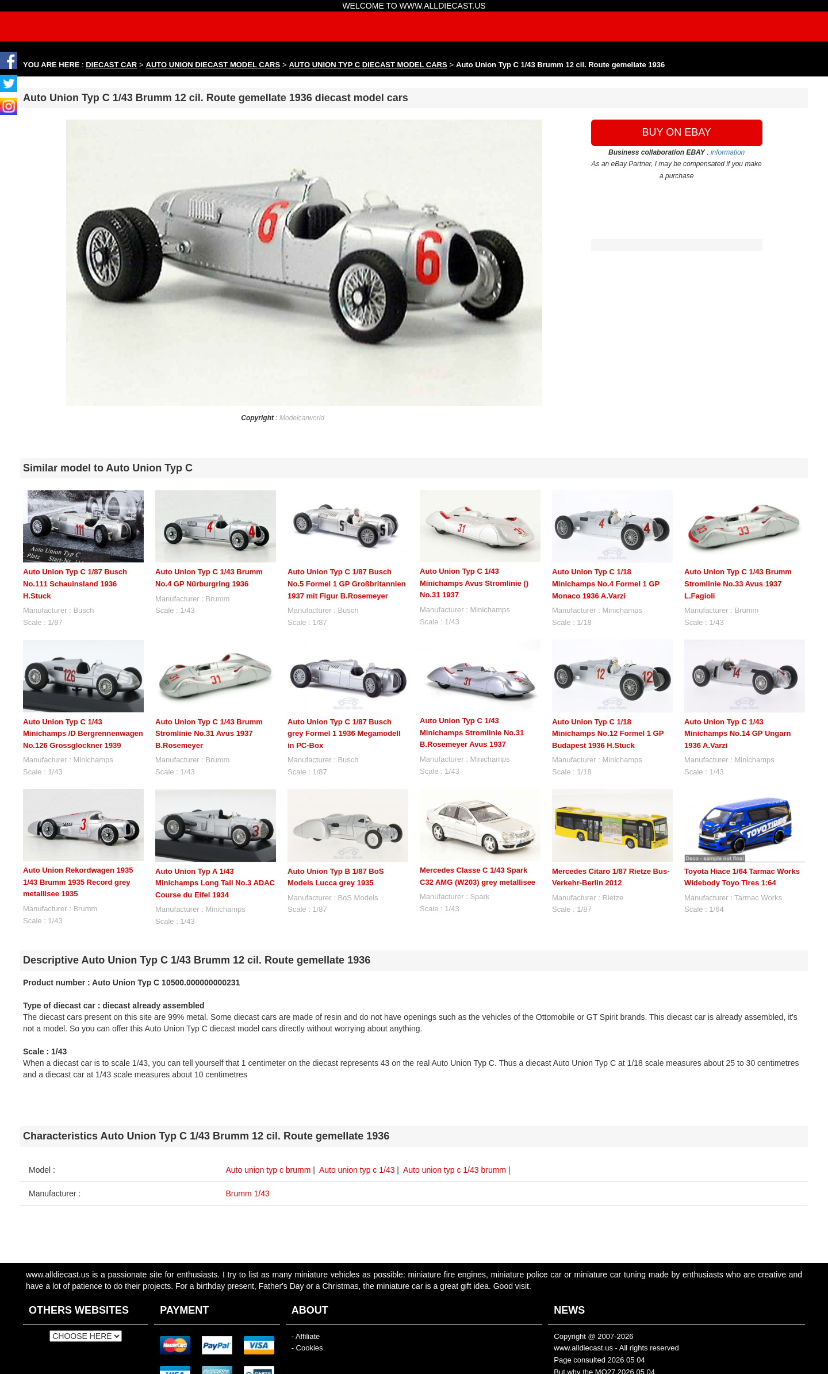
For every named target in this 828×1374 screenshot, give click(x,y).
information (728, 152)
